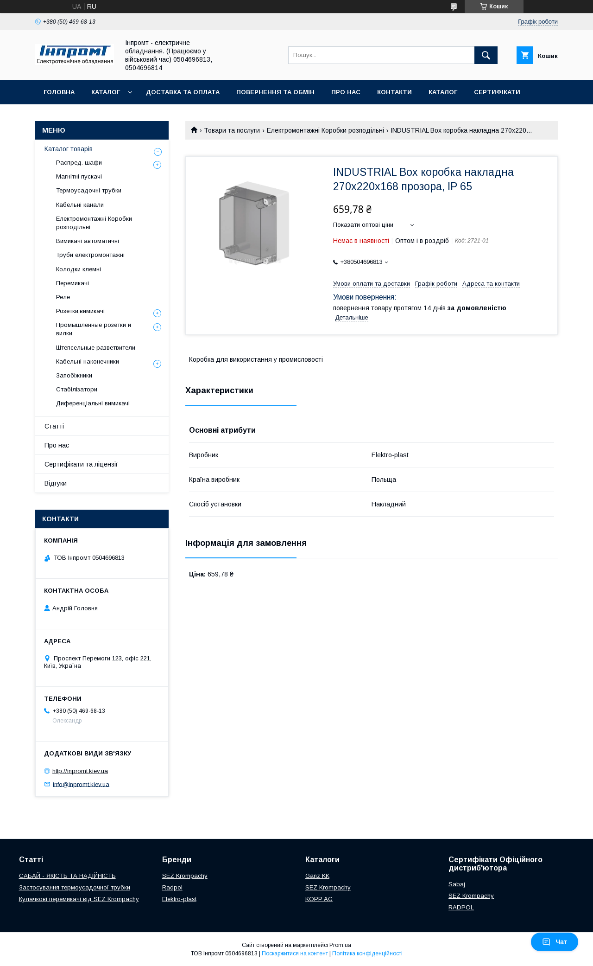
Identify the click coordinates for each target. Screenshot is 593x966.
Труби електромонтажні (90, 254)
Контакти (394, 92)
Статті (54, 426)
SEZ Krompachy (185, 875)
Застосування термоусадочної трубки (74, 887)
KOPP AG (319, 899)
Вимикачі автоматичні (87, 240)
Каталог (105, 92)
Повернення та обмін (275, 92)
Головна (59, 92)
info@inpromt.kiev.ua (81, 783)
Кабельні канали (80, 204)
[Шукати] (486, 55)
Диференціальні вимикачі (93, 403)
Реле (63, 297)
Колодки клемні (78, 269)
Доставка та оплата (183, 92)
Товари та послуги (232, 130)
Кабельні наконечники (87, 361)
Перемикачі (72, 283)
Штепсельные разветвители (95, 347)
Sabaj (456, 884)
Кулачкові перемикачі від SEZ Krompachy (79, 899)
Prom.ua (340, 945)
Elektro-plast (179, 899)
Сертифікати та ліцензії (81, 464)
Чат (554, 942)
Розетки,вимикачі (80, 310)
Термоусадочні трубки (88, 190)
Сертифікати (497, 92)
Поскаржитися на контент (295, 953)
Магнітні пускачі (79, 176)
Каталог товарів (68, 149)
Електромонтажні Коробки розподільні (325, 130)
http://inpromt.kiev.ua (80, 771)
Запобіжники (74, 375)
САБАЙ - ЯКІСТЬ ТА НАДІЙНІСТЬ (67, 875)
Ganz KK (317, 875)
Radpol (172, 887)
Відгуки (55, 483)
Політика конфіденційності (367, 953)
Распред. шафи (79, 162)
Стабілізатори (76, 389)
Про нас (345, 92)
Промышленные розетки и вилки (93, 329)
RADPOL (461, 907)
